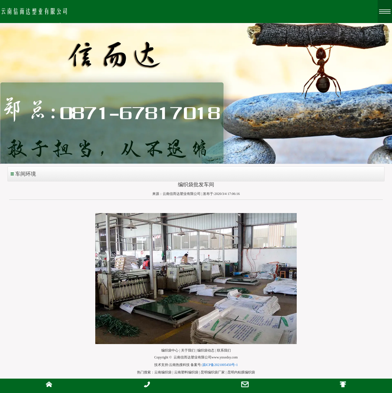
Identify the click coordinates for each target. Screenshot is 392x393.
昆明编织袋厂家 (213, 372)
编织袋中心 (169, 350)
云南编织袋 (163, 372)
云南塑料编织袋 (186, 372)
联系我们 (224, 350)
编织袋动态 (205, 350)
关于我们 (188, 350)
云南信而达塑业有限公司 (182, 194)
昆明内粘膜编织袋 (241, 372)
